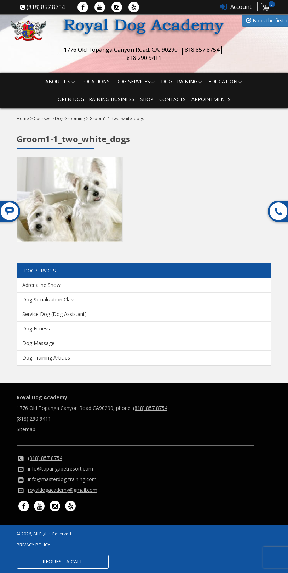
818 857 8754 (202, 50)
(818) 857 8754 (150, 408)
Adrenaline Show (41, 285)
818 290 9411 (144, 58)
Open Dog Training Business (96, 99)
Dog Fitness (36, 328)
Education (222, 81)
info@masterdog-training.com (62, 479)
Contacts (172, 99)
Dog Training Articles (46, 357)
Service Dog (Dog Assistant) (54, 314)
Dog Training (179, 81)
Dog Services (132, 81)
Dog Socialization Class (49, 299)
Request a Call (62, 561)
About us (57, 81)
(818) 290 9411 (34, 418)
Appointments (211, 99)
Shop (147, 99)
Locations (95, 81)
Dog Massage (38, 343)
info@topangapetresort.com (60, 468)
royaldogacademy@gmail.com (62, 489)
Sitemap (26, 429)
